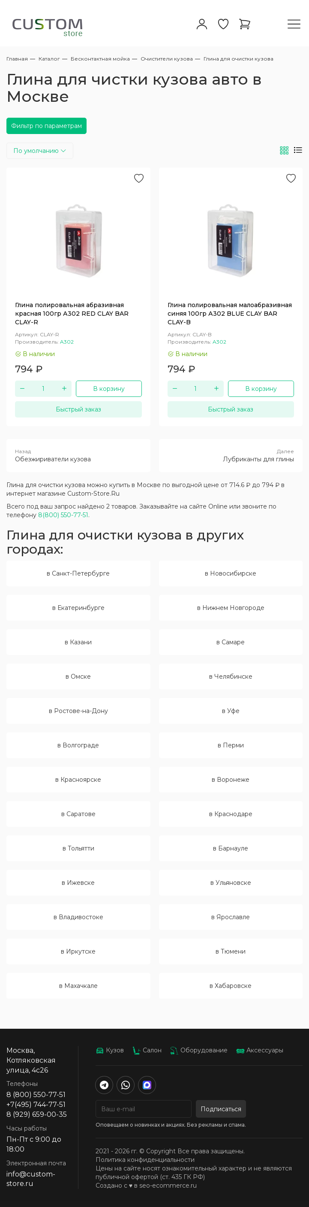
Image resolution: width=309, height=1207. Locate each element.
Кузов (110, 1050)
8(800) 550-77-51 (63, 515)
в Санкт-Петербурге (78, 573)
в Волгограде (78, 745)
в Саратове (78, 814)
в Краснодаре (230, 814)
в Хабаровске (231, 986)
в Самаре (230, 642)
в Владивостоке (78, 917)
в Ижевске (78, 883)
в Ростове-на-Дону (78, 711)
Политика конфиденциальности (145, 1160)
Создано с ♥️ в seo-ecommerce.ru (146, 1185)
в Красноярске (78, 779)
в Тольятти (78, 848)
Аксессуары (259, 1050)
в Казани (78, 642)
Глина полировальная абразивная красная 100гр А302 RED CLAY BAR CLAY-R (72, 313)
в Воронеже (230, 779)
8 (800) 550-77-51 (36, 1095)
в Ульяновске (230, 883)
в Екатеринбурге (78, 608)
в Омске (78, 676)
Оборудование (199, 1050)
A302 (67, 341)
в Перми (231, 745)
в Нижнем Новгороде (230, 608)
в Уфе (231, 711)
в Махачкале (78, 986)
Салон (147, 1050)
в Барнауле (230, 848)
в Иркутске (78, 951)
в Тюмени (231, 951)
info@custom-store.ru (30, 1179)
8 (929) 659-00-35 (36, 1114)
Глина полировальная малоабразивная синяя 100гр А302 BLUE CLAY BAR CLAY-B (230, 313)
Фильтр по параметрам (46, 126)
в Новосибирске (230, 573)
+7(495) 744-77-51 (36, 1104)
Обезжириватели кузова (78, 455)
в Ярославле (230, 917)
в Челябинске (230, 676)
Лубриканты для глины (231, 455)
